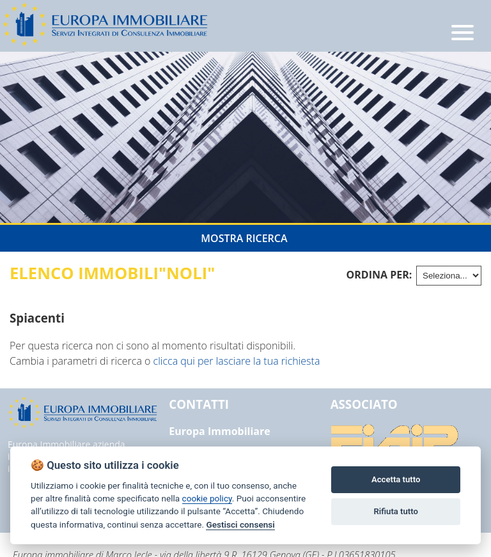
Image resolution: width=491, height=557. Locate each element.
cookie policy (207, 498)
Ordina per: (379, 275)
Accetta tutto (395, 479)
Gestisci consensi (240, 524)
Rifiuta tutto (396, 511)
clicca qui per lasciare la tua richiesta (236, 361)
